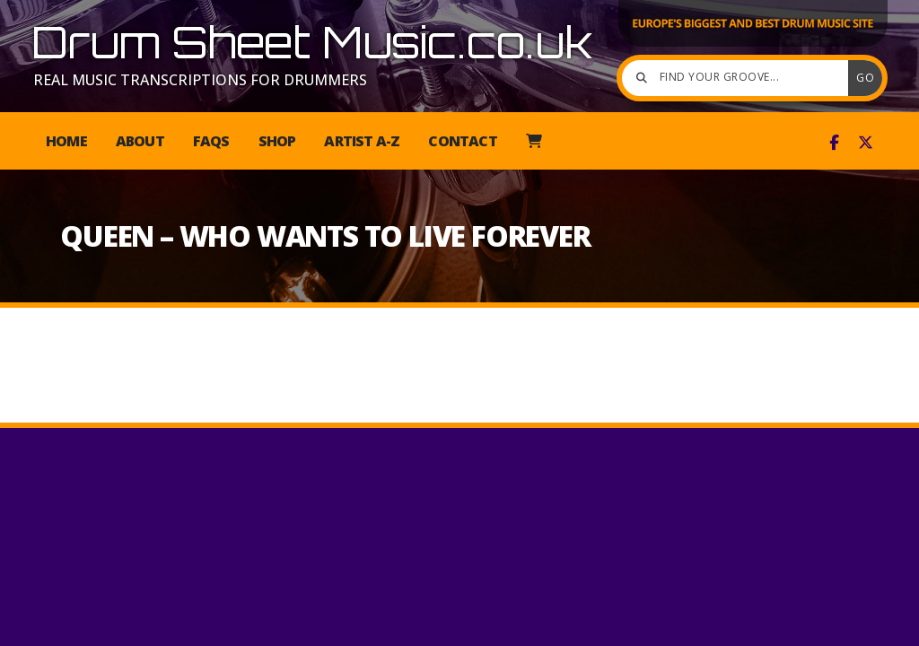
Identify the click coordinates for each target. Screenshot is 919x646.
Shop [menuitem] (277, 141)
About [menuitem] (140, 141)
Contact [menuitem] (462, 141)
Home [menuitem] (66, 141)
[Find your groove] (739, 78)
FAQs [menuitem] (211, 141)
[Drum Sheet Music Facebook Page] (834, 142)
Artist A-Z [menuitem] (361, 141)
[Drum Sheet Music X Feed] (865, 142)
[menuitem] (534, 141)
